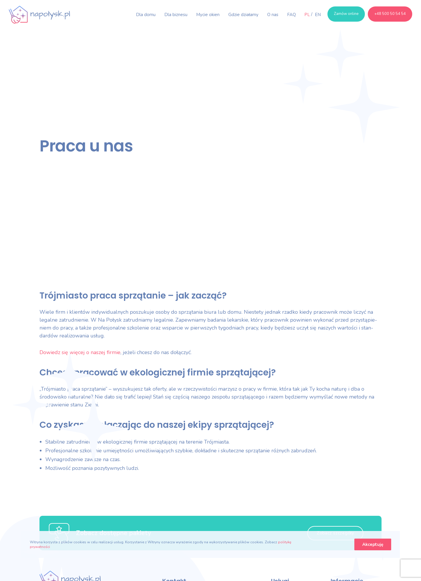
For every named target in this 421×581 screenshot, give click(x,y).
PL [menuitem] (307, 15)
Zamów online (346, 13)
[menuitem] (307, 14)
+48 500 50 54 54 (390, 13)
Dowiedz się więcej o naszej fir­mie (79, 352)
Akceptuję (372, 544)
